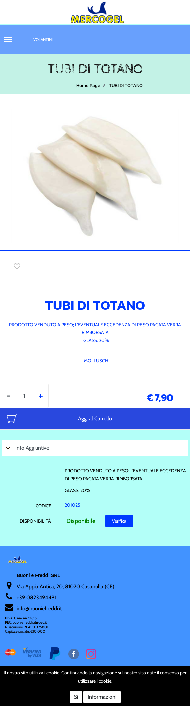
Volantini (43, 39)
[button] (8, 39)
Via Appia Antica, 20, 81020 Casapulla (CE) (65, 586)
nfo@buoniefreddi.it (40, 608)
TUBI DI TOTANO (126, 85)
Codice (43, 505)
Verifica (119, 521)
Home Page (88, 85)
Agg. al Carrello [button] (95, 418)
